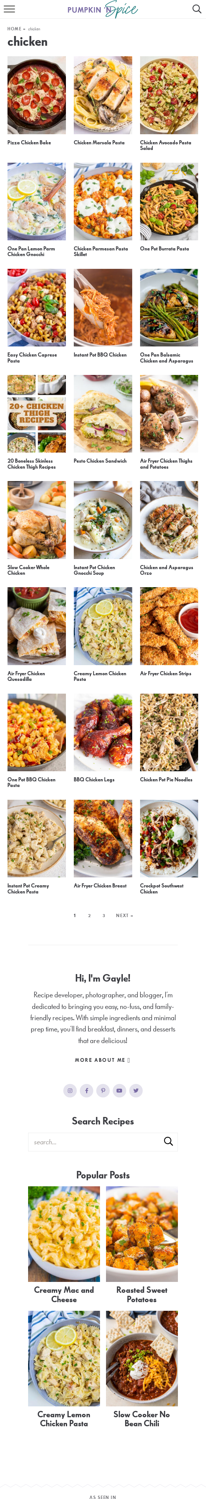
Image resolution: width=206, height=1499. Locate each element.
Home (14, 29)
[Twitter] (136, 1090)
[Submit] (168, 1141)
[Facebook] (86, 1090)
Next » (125, 916)
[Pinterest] (103, 1090)
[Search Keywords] (103, 1142)
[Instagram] (70, 1090)
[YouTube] (119, 1090)
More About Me (103, 1060)
